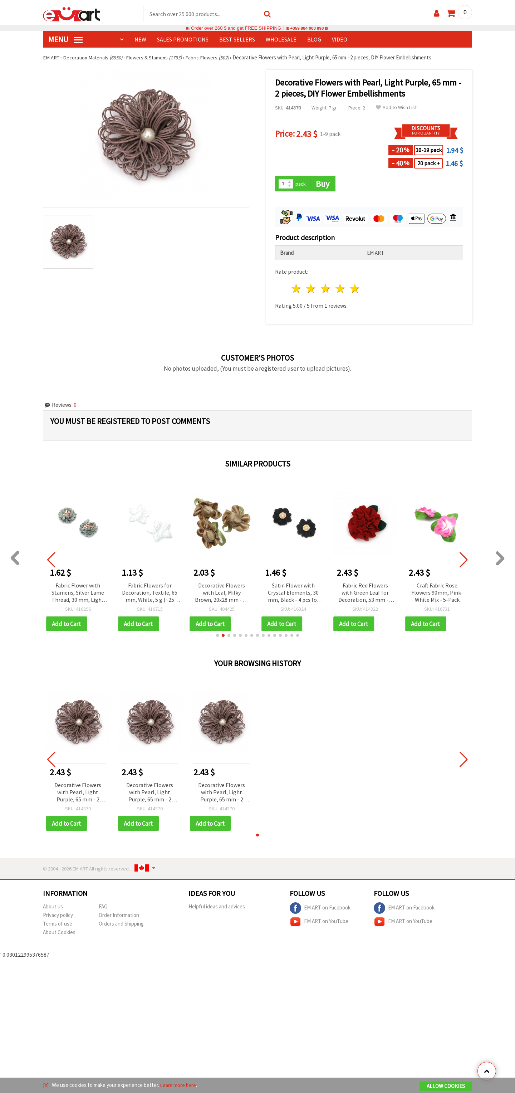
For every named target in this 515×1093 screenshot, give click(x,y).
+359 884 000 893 (307, 28)
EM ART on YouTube (319, 923)
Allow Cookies (446, 1086)
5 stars (355, 289)
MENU (65, 40)
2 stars (311, 289)
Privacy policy (58, 916)
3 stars (326, 289)
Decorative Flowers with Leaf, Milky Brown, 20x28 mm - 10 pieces (224, 593)
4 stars (340, 289)
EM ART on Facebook (320, 909)
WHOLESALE (281, 39)
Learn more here (179, 1085)
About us (53, 907)
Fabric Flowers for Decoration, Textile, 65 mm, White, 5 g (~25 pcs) (152, 593)
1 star (296, 289)
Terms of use (57, 925)
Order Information (119, 916)
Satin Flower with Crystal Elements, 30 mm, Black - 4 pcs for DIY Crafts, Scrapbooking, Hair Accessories (295, 593)
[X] (46, 1085)
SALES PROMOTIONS (183, 39)
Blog (314, 39)
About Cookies (59, 933)
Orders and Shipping (121, 925)
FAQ (103, 907)
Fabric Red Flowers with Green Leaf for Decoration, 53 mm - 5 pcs (367, 593)
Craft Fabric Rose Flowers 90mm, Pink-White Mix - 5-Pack (439, 593)
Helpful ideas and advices (216, 907)
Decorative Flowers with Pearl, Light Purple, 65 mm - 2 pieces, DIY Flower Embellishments (77, 793)
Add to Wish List (396, 108)
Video (339, 39)
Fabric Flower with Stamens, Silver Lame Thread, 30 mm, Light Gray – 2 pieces (80, 593)
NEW (140, 39)
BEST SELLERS (237, 39)
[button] (217, 636)
